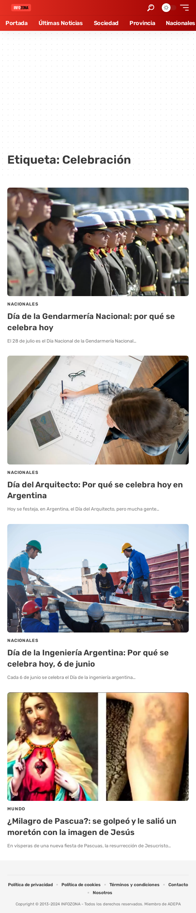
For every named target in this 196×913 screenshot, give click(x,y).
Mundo (16, 808)
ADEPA (174, 904)
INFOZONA (70, 904)
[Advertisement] (98, 94)
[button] (150, 7)
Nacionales (22, 304)
